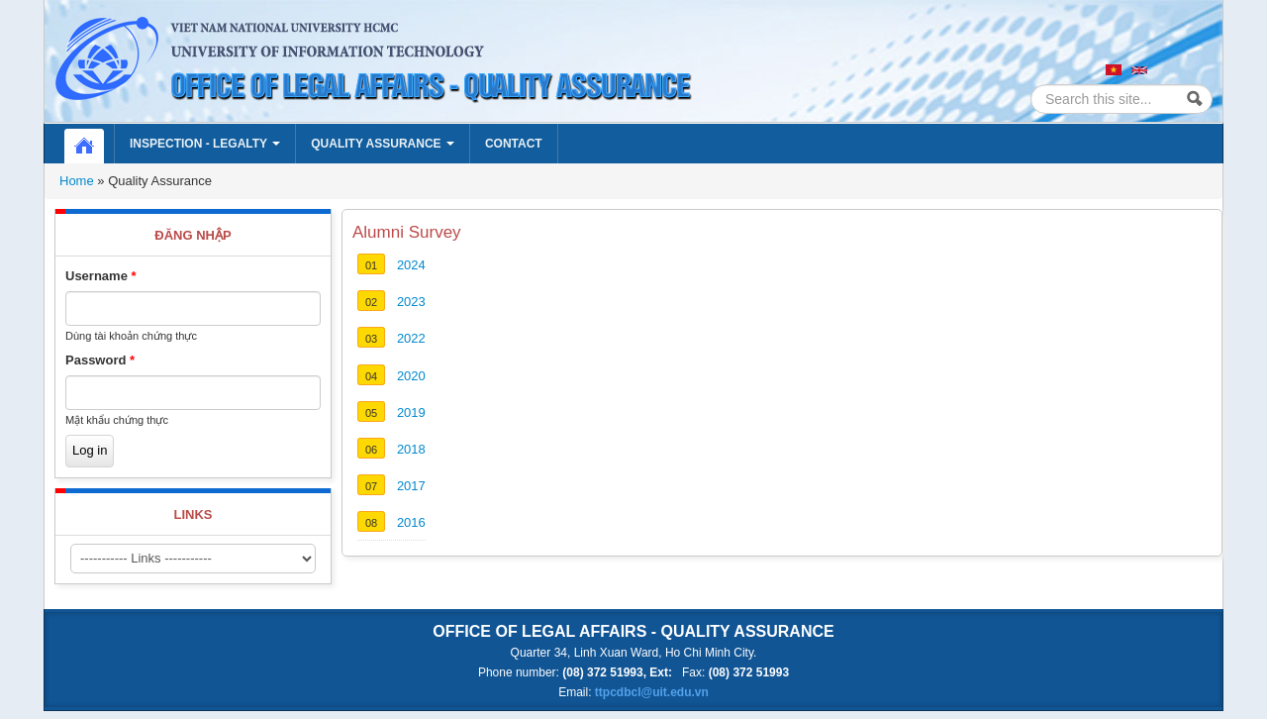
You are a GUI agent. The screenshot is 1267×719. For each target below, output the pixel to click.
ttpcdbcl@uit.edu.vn (652, 692)
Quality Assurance (382, 144)
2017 (411, 485)
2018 (411, 449)
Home (94, 143)
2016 (411, 522)
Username (101, 275)
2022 (411, 338)
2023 (411, 301)
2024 (411, 264)
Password (100, 360)
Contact (513, 144)
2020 (411, 375)
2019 (411, 412)
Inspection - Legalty (205, 144)
